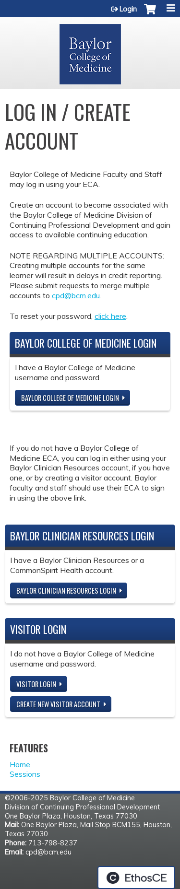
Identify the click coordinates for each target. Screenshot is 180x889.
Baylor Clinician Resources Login (66, 590)
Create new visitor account (58, 704)
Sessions (25, 774)
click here (110, 316)
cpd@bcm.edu (76, 295)
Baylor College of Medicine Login (70, 398)
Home (20, 764)
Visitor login (36, 684)
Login (128, 9)
